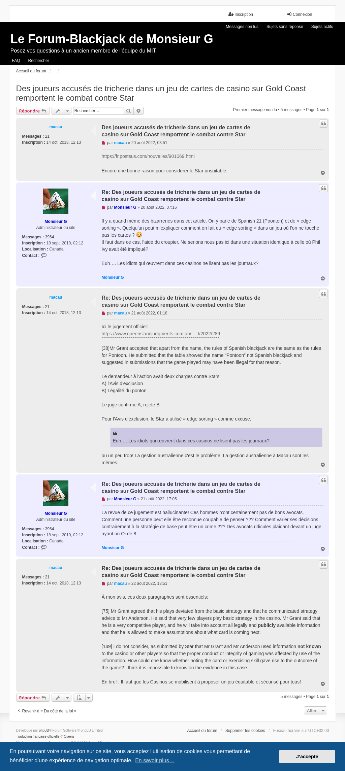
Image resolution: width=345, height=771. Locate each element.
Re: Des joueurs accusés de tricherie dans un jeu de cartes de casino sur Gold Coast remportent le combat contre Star (181, 195)
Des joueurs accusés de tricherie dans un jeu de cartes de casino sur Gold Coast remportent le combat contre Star (161, 93)
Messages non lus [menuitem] (242, 26)
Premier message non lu (255, 109)
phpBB (44, 730)
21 (47, 136)
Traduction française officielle (38, 736)
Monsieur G (56, 221)
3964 (49, 237)
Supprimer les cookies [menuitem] (245, 730)
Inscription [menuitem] (240, 14)
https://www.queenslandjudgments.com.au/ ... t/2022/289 (161, 333)
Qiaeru (69, 736)
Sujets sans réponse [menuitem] (284, 26)
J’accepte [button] (307, 756)
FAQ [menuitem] (16, 60)
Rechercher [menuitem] (38, 60)
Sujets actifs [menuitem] (322, 26)
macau (56, 127)
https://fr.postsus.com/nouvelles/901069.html (148, 156)
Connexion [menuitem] (299, 14)
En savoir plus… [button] (155, 760)
